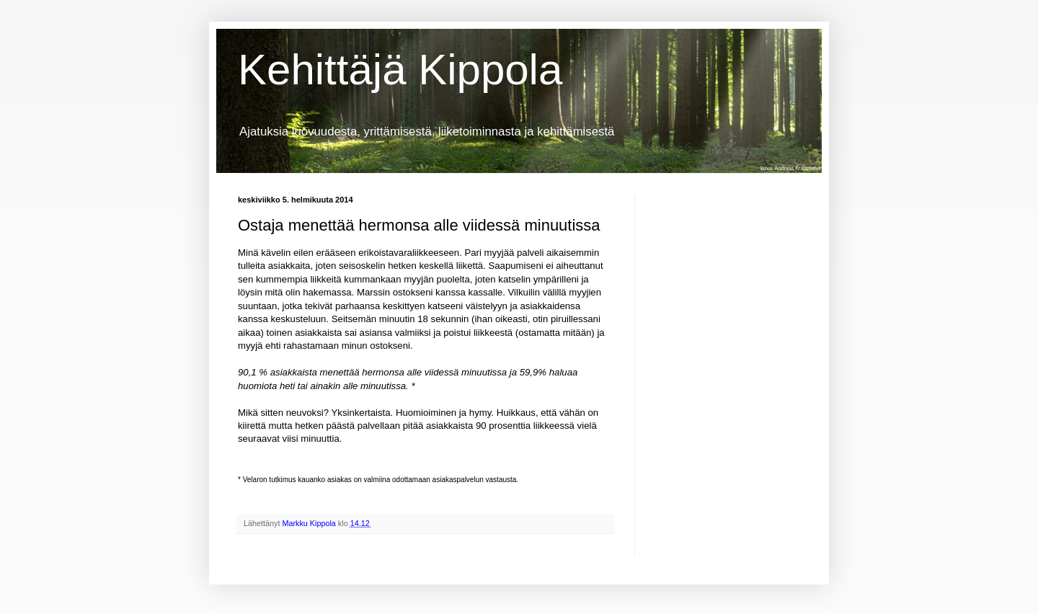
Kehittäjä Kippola (400, 69)
